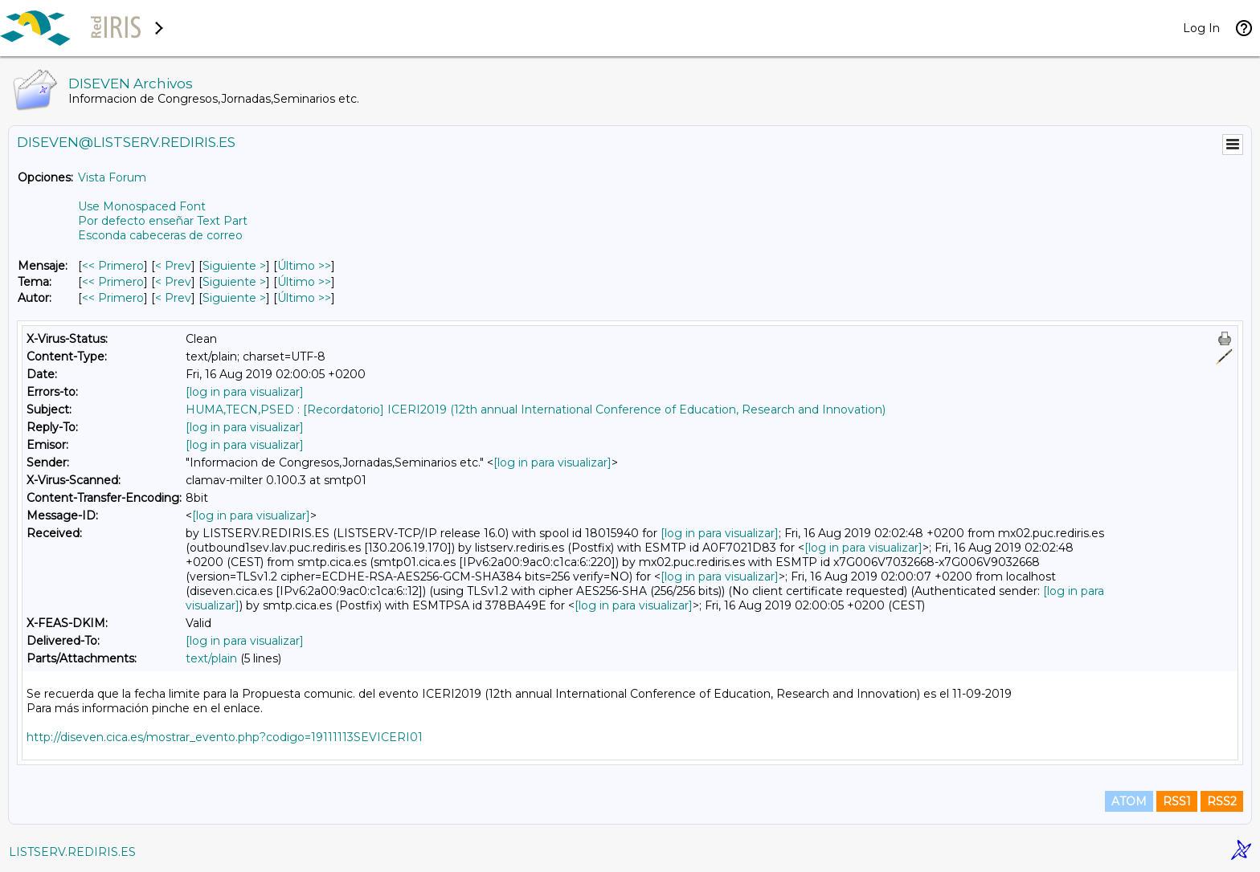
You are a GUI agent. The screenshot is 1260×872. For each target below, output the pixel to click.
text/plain (211, 658)
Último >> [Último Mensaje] (304, 266)
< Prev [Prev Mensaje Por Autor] (173, 298)
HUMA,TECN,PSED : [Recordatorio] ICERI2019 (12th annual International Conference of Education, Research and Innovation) (536, 409)
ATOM (1129, 801)
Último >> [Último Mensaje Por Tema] (304, 282)
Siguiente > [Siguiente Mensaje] (234, 266)
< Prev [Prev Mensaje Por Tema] (173, 282)
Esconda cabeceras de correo (160, 235)
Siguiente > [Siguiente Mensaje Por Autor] (234, 298)
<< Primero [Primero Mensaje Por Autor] (113, 298)
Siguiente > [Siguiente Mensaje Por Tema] (234, 282)
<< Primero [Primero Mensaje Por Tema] (113, 282)
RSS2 (1222, 801)
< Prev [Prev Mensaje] (173, 266)
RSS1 (1177, 801)
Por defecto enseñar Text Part (163, 221)
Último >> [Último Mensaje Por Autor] (304, 298)
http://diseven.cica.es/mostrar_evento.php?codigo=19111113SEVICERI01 (225, 737)
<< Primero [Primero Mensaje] (113, 266)
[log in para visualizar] (245, 392)
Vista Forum (112, 177)
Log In (1201, 28)
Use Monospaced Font (142, 206)
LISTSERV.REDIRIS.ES (72, 852)
